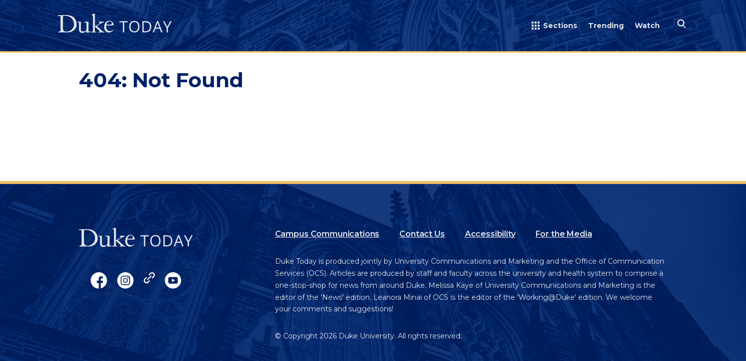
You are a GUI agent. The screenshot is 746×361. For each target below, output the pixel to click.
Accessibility (490, 234)
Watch (647, 25)
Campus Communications (327, 234)
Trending (606, 25)
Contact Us (421, 234)
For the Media (564, 234)
